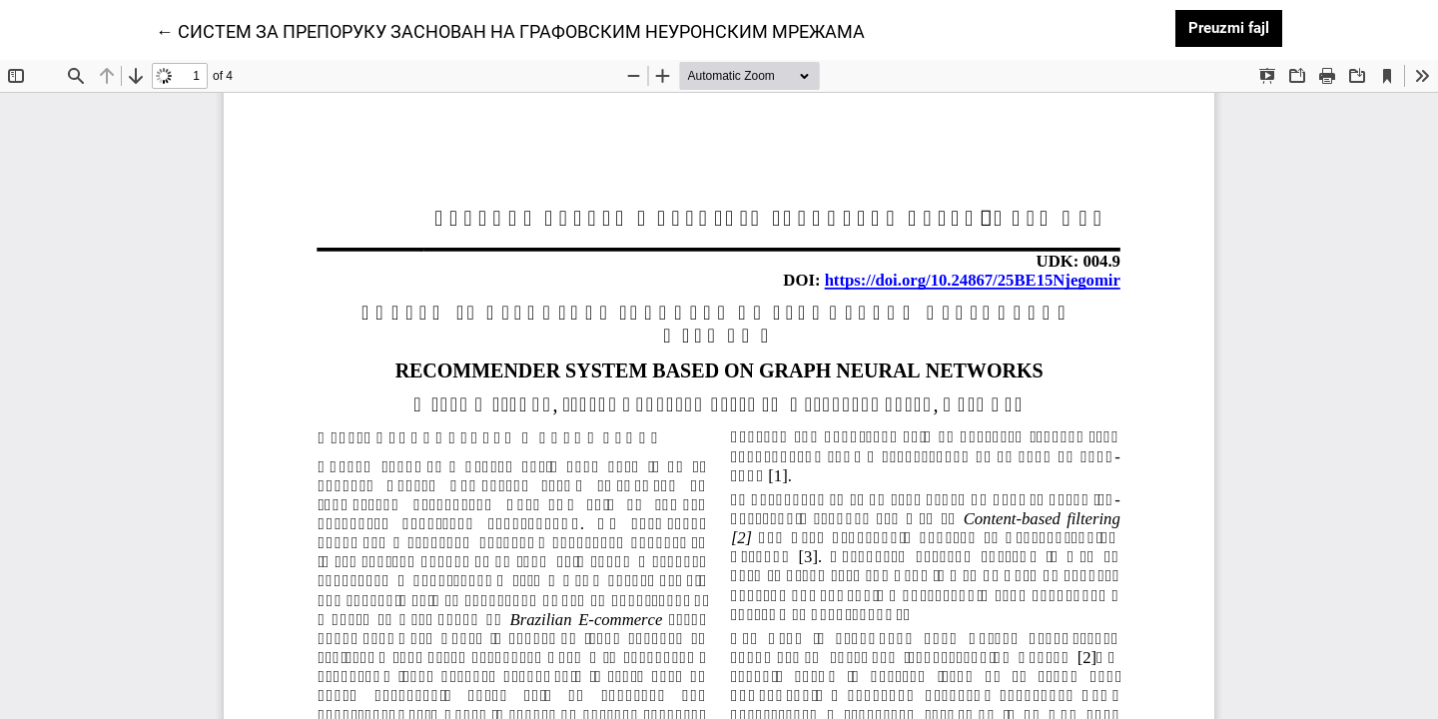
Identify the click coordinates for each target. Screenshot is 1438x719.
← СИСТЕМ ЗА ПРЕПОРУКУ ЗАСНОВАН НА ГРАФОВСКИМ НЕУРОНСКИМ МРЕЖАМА (510, 30)
